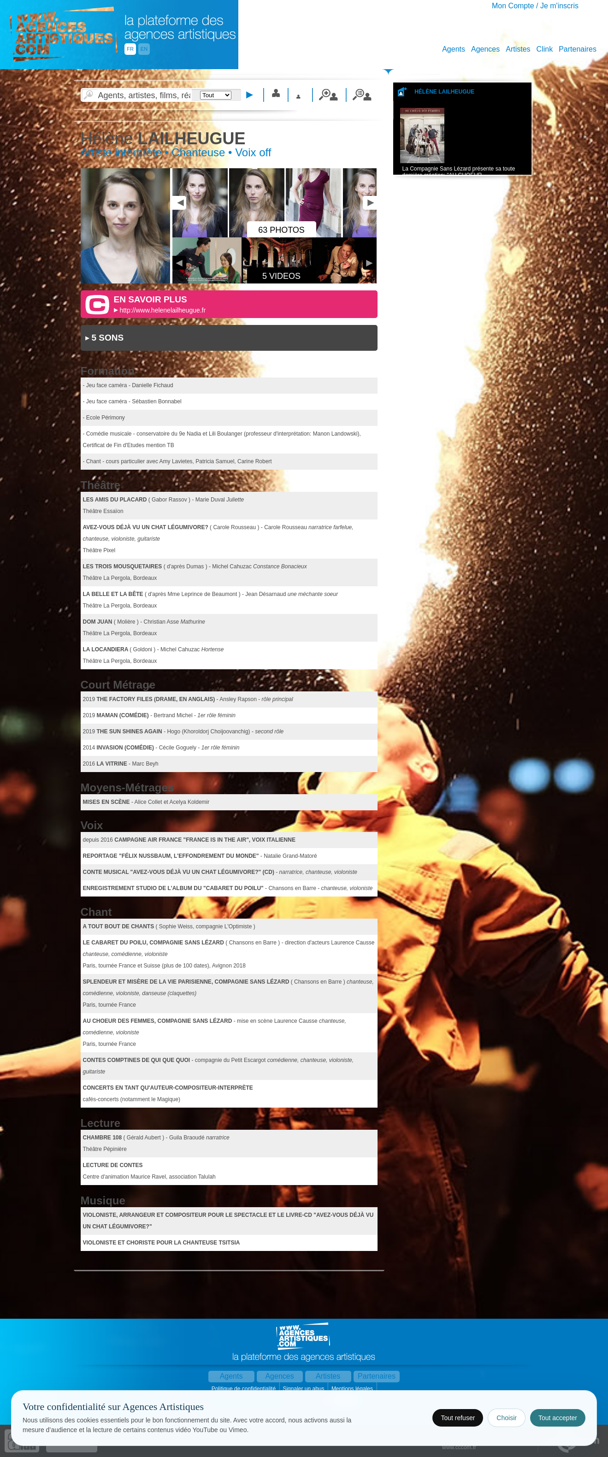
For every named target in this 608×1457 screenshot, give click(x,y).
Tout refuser (458, 1418)
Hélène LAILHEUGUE (444, 91)
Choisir (506, 1418)
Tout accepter (557, 1418)
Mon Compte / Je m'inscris (535, 6)
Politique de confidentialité (244, 1389)
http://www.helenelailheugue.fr (162, 310)
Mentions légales (352, 1389)
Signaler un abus (304, 1389)
